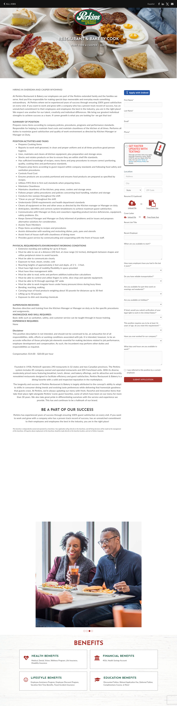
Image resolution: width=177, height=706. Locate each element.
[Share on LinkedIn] (163, 4)
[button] (84, 631)
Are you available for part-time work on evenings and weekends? (140, 288)
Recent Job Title (130, 222)
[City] (143, 183)
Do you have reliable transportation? (139, 276)
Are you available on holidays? (136, 300)
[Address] (143, 176)
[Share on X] (167, 4)
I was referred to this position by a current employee (142, 371)
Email (126, 121)
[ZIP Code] (153, 190)
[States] (133, 190)
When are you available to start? (137, 244)
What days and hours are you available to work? (140, 347)
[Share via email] (172, 4)
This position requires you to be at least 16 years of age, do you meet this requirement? (142, 324)
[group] (89, 574)
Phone (127, 132)
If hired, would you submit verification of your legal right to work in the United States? (142, 311)
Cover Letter (129, 213)
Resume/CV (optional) (133, 196)
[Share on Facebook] (159, 4)
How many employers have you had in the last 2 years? (142, 264)
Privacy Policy (141, 161)
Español (151, 4)
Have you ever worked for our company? (140, 336)
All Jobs (10, 4)
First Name (129, 100)
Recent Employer (131, 233)
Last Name (128, 111)
